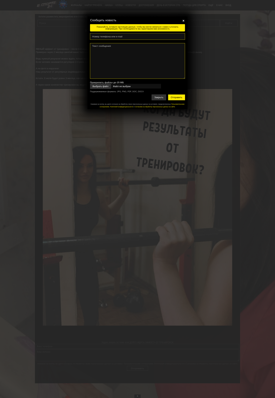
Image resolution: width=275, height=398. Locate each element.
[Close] (183, 20)
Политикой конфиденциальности (121, 107)
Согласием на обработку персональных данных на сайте (155, 107)
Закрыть (158, 97)
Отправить (176, 97)
